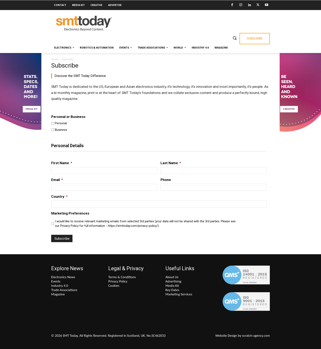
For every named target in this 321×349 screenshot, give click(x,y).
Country (59, 196)
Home (54, 59)
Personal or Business (68, 117)
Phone (165, 180)
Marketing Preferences (70, 213)
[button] (235, 38)
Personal (61, 123)
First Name (61, 163)
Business (61, 130)
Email (57, 180)
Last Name (170, 163)
